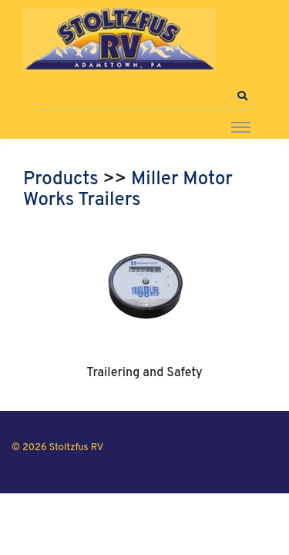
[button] (242, 96)
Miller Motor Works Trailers (128, 190)
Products (61, 179)
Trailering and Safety (144, 373)
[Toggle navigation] (240, 126)
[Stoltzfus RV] (119, 40)
